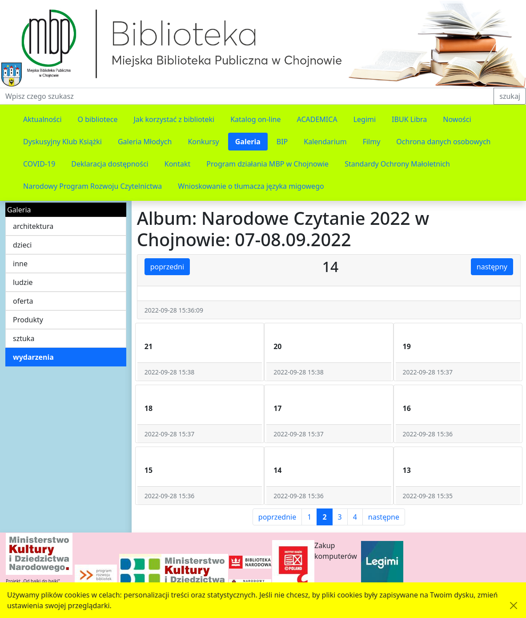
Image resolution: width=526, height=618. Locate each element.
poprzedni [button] (167, 267)
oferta (23, 301)
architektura (33, 226)
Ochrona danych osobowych (443, 141)
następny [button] (492, 267)
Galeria (248, 141)
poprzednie (277, 517)
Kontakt (178, 164)
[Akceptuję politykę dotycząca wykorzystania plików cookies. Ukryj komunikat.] (513, 605)
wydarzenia (33, 357)
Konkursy (203, 141)
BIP (282, 141)
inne (20, 263)
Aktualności (42, 119)
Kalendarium (325, 141)
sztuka (23, 338)
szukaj (509, 96)
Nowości (457, 119)
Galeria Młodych (145, 141)
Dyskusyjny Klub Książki (62, 141)
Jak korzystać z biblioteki (173, 119)
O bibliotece (98, 119)
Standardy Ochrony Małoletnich (397, 164)
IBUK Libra (409, 119)
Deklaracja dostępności (109, 164)
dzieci (22, 245)
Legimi (364, 119)
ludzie (23, 282)
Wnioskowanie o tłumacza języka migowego (251, 186)
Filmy (372, 141)
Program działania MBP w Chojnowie (267, 164)
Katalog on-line (255, 119)
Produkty (28, 320)
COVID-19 (39, 164)
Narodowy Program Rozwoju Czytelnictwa (92, 186)
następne (383, 517)
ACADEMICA (317, 119)
